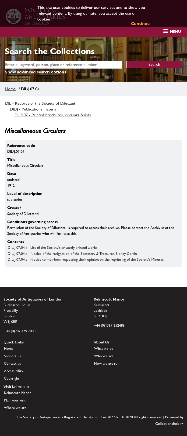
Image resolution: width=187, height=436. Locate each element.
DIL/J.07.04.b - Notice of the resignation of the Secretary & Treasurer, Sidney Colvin (72, 253)
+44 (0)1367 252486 (109, 325)
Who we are (103, 356)
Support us (12, 356)
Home (10, 89)
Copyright (11, 378)
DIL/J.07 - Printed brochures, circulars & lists (52, 115)
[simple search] (63, 65)
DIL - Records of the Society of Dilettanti (40, 103)
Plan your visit (15, 400)
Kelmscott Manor (17, 393)
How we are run (106, 363)
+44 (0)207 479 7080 (19, 331)
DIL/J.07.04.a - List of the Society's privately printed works (52, 247)
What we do (103, 348)
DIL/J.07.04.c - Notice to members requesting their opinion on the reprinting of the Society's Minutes (86, 259)
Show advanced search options (35, 71)
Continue (140, 23)
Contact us (12, 363)
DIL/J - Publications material (33, 109)
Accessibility (13, 371)
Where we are (15, 407)
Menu (175, 31)
